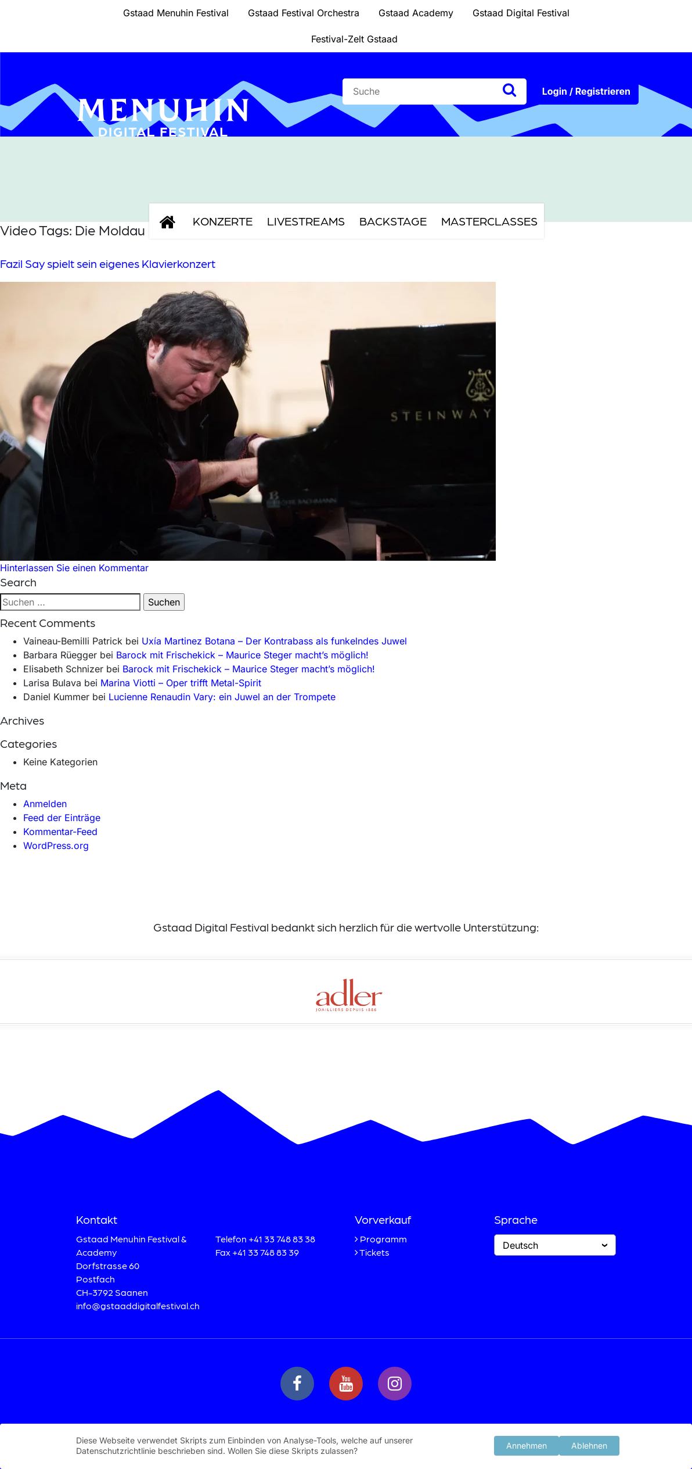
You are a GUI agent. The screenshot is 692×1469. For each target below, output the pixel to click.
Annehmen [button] (526, 1445)
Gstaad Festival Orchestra (303, 13)
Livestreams (306, 220)
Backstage (393, 220)
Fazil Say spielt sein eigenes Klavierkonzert (107, 263)
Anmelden (45, 803)
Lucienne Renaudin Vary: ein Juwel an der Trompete (222, 697)
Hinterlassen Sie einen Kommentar (74, 568)
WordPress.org (56, 845)
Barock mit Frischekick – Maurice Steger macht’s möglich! (242, 655)
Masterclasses (489, 220)
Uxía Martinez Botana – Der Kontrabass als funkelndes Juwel (274, 641)
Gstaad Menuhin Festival (176, 13)
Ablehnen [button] (589, 1445)
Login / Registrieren (586, 91)
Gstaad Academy (416, 13)
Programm (383, 1238)
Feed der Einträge (61, 817)
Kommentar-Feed (60, 831)
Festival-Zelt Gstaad (354, 39)
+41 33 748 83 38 (281, 1238)
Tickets (374, 1252)
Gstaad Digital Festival (521, 13)
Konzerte (223, 220)
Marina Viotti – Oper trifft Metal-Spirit (180, 683)
